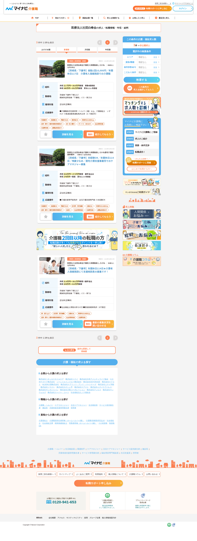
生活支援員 (125, 453)
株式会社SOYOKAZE (91, 382)
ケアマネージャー (62, 405)
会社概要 (52, 518)
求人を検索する (111, 18)
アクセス (61, 518)
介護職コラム (135, 474)
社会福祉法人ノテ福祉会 (80, 392)
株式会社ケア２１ (81, 387)
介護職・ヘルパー (46, 405)
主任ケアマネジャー (79, 405)
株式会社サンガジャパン (48, 390)
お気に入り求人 (137, 18)
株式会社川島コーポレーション (72, 390)
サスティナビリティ (74, 518)
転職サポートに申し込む (126, 10)
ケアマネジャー (94, 449)
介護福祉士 (43, 420)
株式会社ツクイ (71, 379)
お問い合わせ (152, 474)
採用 (86, 518)
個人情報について (116, 474)
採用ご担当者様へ (46, 474)
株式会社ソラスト (48, 387)
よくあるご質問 (83, 474)
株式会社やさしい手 (65, 387)
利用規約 (99, 474)
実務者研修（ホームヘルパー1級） (83, 423)
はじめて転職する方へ (142, 169)
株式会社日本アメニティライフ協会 (94, 379)
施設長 (45, 408)
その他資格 (102, 423)
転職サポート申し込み (98, 483)
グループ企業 (95, 518)
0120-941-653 (61, 502)
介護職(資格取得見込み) (95, 420)
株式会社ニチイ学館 (106, 384)
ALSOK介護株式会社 (50, 384)
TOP (35, 18)
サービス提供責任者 (131, 449)
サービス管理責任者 (90, 453)
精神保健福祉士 (61, 423)
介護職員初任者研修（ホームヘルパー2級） (66, 420)
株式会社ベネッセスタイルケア (51, 379)
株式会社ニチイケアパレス (101, 387)
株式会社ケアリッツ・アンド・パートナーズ (78, 384)
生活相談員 (93, 405)
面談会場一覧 (86, 18)
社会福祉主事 (47, 423)
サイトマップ (65, 474)
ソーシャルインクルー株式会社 (69, 382)
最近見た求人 (162, 18)
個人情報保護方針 (109, 518)
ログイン (158, 10)
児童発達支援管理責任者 (59, 408)
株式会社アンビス (94, 390)
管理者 (73, 408)
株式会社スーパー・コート (58, 392)
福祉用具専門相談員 (110, 453)
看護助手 (81, 449)
